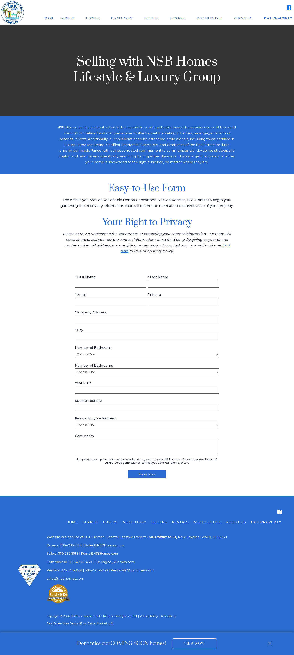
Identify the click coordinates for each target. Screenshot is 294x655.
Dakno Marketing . (100, 623)
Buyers (110, 522)
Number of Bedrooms (93, 347)
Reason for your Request (95, 418)
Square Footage (88, 401)
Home (49, 18)
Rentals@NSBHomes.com (132, 570)
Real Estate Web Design (64, 623)
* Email (81, 295)
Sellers (159, 522)
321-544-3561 (71, 570)
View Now (194, 643)
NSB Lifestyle (207, 522)
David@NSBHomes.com (115, 562)
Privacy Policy (149, 616)
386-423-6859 (96, 570)
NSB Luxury (134, 522)
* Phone (154, 295)
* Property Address (90, 312)
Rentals (180, 522)
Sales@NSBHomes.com (104, 545)
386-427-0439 (80, 562)
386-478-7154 (71, 545)
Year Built (83, 383)
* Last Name (158, 277)
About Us (236, 522)
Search (90, 522)
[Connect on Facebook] (289, 7)
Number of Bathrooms (94, 365)
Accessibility (168, 616)
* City (79, 330)
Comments (84, 436)
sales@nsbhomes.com (66, 578)
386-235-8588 (68, 553)
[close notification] (270, 642)
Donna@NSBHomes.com (99, 553)
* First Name (85, 277)
